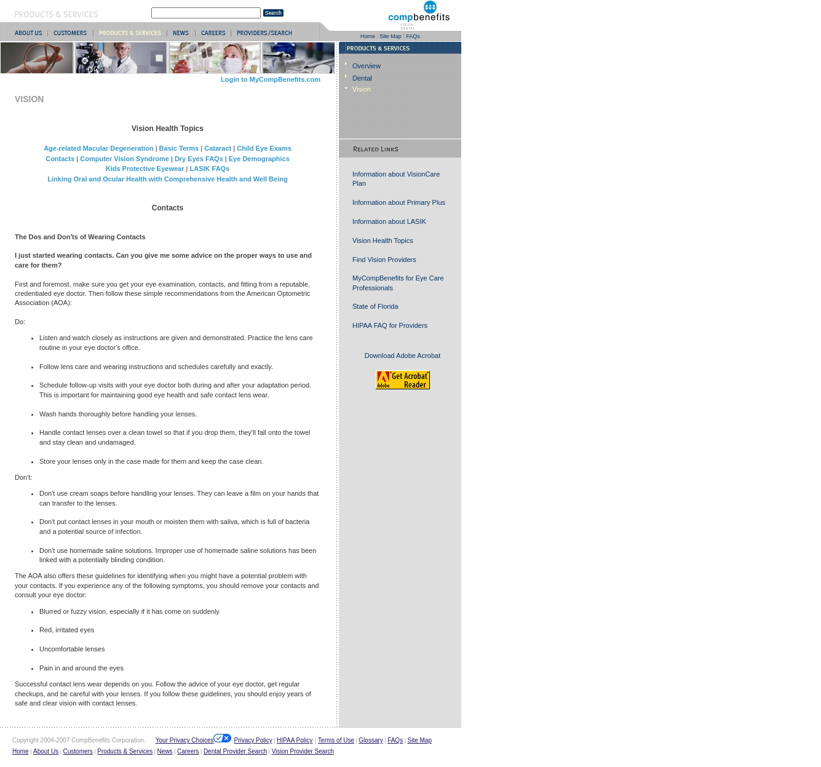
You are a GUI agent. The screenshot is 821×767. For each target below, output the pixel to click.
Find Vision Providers (384, 259)
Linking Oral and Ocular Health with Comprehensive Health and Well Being (167, 179)
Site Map (390, 36)
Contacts (60, 158)
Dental (362, 78)
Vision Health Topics (382, 240)
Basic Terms (179, 148)
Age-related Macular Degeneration (99, 148)
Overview (366, 66)
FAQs (413, 36)
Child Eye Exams (264, 148)
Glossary (371, 740)
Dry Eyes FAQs (199, 158)
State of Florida (375, 306)
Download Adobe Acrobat (403, 355)
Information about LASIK (389, 221)
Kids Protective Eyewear (145, 168)
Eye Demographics (259, 158)
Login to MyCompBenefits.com (270, 79)
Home (367, 36)
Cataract (217, 148)
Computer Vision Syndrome (124, 158)
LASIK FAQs (209, 168)
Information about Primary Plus (398, 202)
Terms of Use (336, 740)
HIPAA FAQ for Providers (389, 325)
